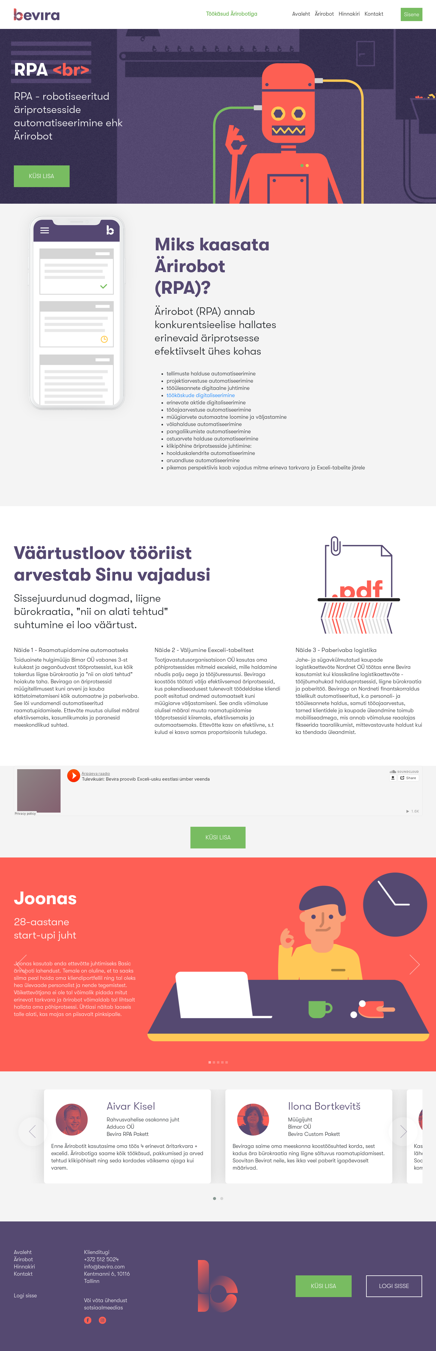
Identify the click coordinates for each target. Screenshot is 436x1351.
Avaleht (301, 14)
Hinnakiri (349, 14)
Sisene (411, 14)
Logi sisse (394, 1286)
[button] (21, 964)
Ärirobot (324, 14)
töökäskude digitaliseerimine (201, 395)
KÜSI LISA (41, 176)
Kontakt (374, 14)
